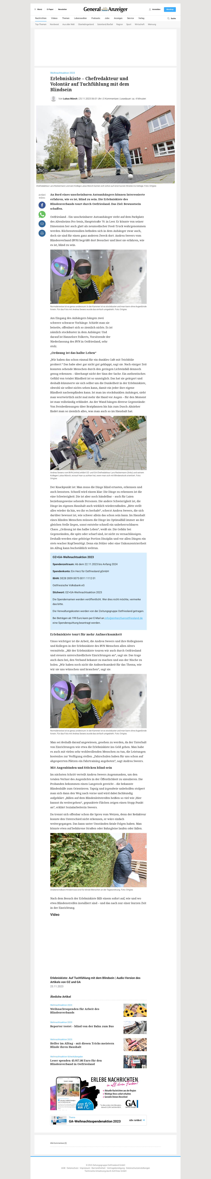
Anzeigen (118, 18)
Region (119, 24)
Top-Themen (40, 24)
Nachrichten (40, 18)
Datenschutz (72, 1168)
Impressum (85, 1168)
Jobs (107, 18)
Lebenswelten (80, 18)
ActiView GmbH (119, 1171)
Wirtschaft (139, 24)
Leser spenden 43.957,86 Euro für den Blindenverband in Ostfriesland (76, 1062)
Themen (65, 18)
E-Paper (50, 9)
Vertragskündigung (116, 1168)
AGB (63, 1168)
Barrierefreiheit (99, 1168)
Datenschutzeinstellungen (138, 1168)
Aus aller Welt (68, 24)
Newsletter (62, 9)
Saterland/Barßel (105, 24)
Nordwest (54, 24)
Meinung (152, 24)
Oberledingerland (86, 24)
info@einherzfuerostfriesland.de (123, 618)
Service (130, 18)
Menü (37, 9)
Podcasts (95, 18)
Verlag (141, 18)
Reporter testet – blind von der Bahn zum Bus (82, 1026)
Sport (128, 24)
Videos (54, 18)
